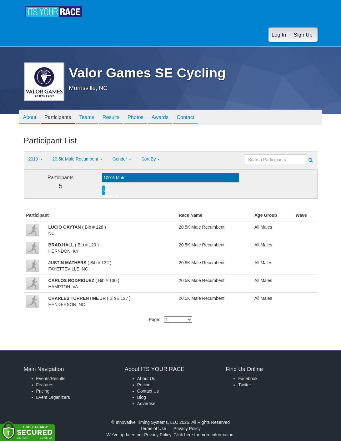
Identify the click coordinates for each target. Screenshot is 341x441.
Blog (141, 397)
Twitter (244, 384)
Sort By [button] (150, 158)
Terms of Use (153, 428)
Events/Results (50, 378)
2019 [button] (35, 158)
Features (44, 384)
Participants (61, 118)
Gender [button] (122, 158)
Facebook (247, 378)
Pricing (43, 391)
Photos (146, 118)
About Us (146, 378)
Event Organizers (53, 397)
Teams (92, 118)
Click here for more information (203, 434)
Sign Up (303, 35)
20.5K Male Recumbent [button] (78, 158)
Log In (279, 35)
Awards (173, 118)
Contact (201, 118)
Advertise (146, 403)
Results (119, 118)
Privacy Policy (187, 428)
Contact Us (148, 391)
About (31, 118)
